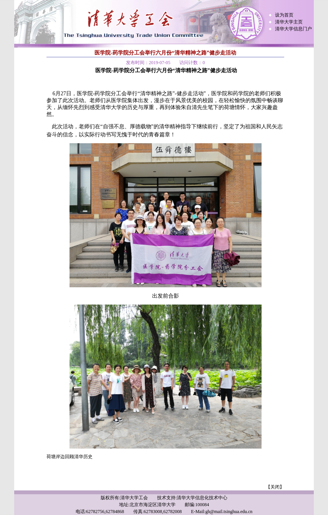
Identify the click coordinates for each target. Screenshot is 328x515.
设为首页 (284, 15)
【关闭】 (275, 487)
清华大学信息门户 (293, 28)
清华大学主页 (289, 22)
